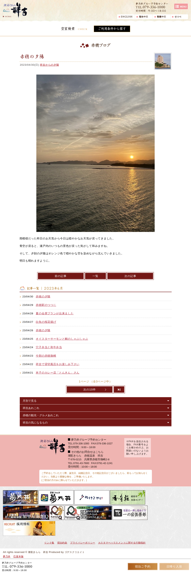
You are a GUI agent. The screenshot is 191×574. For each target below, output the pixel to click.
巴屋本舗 (18, 556)
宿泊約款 (62, 542)
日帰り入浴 (174, 566)
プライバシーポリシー (82, 542)
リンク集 (49, 542)
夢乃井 (6, 556)
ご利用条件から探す (112, 28)
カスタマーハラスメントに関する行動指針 (122, 542)
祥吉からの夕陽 (49, 64)
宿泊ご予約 (143, 566)
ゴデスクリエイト (75, 552)
